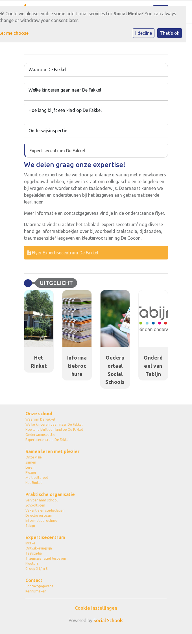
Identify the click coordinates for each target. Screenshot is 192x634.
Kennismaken (35, 591)
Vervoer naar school (41, 500)
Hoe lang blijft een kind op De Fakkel (65, 110)
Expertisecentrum (45, 537)
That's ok (169, 33)
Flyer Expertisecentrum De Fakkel (62, 252)
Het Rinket (33, 482)
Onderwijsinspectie (48, 130)
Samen (30, 462)
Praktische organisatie (50, 494)
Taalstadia (33, 553)
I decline (143, 33)
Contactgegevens (39, 586)
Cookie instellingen (96, 608)
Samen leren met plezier (52, 451)
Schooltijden (35, 505)
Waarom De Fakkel (47, 69)
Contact (33, 580)
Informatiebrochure (41, 520)
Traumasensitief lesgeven (45, 558)
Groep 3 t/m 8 (36, 568)
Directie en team (38, 515)
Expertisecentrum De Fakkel (57, 150)
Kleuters (31, 563)
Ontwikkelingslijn (38, 548)
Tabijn (30, 525)
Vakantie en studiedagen (45, 510)
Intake (30, 543)
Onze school (38, 413)
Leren (29, 467)
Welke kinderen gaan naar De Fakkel (65, 89)
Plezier (30, 472)
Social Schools (108, 620)
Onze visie (33, 457)
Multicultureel (36, 477)
